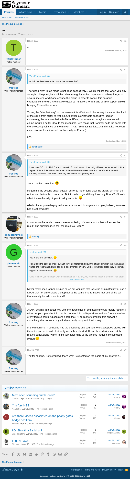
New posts (7, 17)
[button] (34, 12)
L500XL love (20, 441)
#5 (125, 245)
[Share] (121, 41)
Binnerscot (17, 444)
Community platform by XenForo (65, 476)
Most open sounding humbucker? (33, 395)
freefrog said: (35, 252)
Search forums (22, 17)
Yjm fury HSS (20, 405)
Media (42, 12)
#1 (125, 41)
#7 (125, 350)
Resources (60, 12)
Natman (15, 398)
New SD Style (10, 469)
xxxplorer (116, 443)
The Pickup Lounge (43, 398)
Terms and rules (92, 469)
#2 (125, 69)
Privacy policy (109, 469)
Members (78, 12)
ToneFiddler (10, 34)
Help (120, 469)
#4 (125, 217)
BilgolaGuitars (18, 434)
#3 (125, 155)
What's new (25, 12)
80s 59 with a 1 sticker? (27, 430)
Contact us (76, 469)
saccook (15, 423)
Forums (9, 12)
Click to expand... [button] (77, 279)
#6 (125, 304)
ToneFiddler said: (37, 76)
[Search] (125, 12)
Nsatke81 (16, 409)
